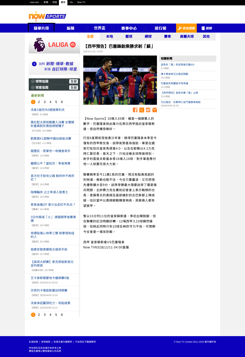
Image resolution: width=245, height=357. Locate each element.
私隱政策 (33, 342)
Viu (71, 2)
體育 (63, 2)
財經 (54, 2)
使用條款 (45, 342)
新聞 (46, 2)
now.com (34, 2)
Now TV (81, 2)
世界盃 (99, 28)
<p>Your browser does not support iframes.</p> (187, 137)
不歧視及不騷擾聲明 (85, 342)
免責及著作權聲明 (63, 342)
